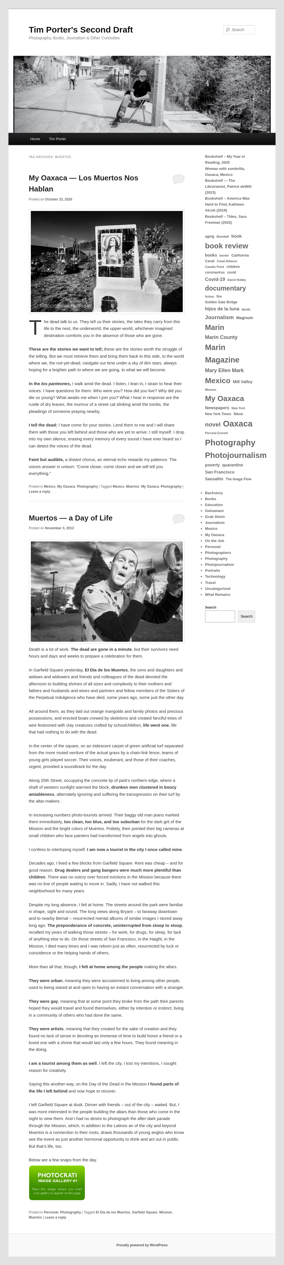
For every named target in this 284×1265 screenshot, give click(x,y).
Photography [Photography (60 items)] (230, 442)
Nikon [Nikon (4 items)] (238, 414)
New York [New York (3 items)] (238, 408)
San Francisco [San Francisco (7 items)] (219, 472)
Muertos (132, 486)
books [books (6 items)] (211, 255)
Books (210, 499)
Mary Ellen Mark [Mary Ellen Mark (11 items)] (224, 370)
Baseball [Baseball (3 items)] (223, 236)
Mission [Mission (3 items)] (210, 389)
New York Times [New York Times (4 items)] (218, 414)
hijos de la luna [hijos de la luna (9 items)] (222, 309)
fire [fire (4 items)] (219, 296)
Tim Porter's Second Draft (81, 29)
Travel (210, 583)
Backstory (214, 493)
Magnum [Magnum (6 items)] (244, 317)
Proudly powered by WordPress (141, 1245)
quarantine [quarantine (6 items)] (232, 465)
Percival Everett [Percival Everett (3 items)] (216, 433)
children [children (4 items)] (233, 267)
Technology (215, 576)
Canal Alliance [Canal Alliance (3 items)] (227, 261)
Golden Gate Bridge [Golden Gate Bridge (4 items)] (221, 302)
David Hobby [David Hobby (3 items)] (236, 279)
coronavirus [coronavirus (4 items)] (215, 272)
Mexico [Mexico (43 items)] (218, 380)
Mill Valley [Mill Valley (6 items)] (242, 381)
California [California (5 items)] (240, 255)
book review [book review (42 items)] (226, 246)
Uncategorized (218, 588)
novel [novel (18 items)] (213, 424)
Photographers (218, 553)
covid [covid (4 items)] (231, 272)
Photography (87, 486)
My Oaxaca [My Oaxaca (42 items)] (224, 398)
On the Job (214, 541)
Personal (51, 1212)
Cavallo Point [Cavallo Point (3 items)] (214, 266)
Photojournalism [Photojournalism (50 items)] (236, 455)
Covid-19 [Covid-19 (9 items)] (215, 279)
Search (210, 607)
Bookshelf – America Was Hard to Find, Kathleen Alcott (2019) (227, 204)
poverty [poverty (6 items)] (212, 465)
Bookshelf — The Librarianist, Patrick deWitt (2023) (228, 186)
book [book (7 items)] (236, 236)
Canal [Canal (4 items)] (209, 261)
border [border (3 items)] (224, 255)
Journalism (215, 522)
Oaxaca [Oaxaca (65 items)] (237, 423)
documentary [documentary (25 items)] (225, 288)
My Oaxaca (66, 486)
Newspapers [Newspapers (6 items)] (217, 408)
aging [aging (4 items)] (209, 236)
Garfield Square (144, 1212)
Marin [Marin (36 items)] (214, 327)
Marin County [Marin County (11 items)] (221, 337)
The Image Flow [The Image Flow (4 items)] (238, 479)
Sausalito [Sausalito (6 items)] (214, 479)
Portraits (212, 570)
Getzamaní (214, 511)
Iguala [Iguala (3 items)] (246, 309)
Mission (165, 1212)
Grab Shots (215, 517)
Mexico (49, 486)
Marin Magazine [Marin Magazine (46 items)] (222, 353)
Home (35, 139)
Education (214, 505)
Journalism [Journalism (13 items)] (219, 317)
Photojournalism (219, 564)
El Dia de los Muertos (113, 1212)
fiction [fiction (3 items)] (209, 296)
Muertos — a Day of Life (71, 518)
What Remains (218, 594)
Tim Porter (57, 139)
